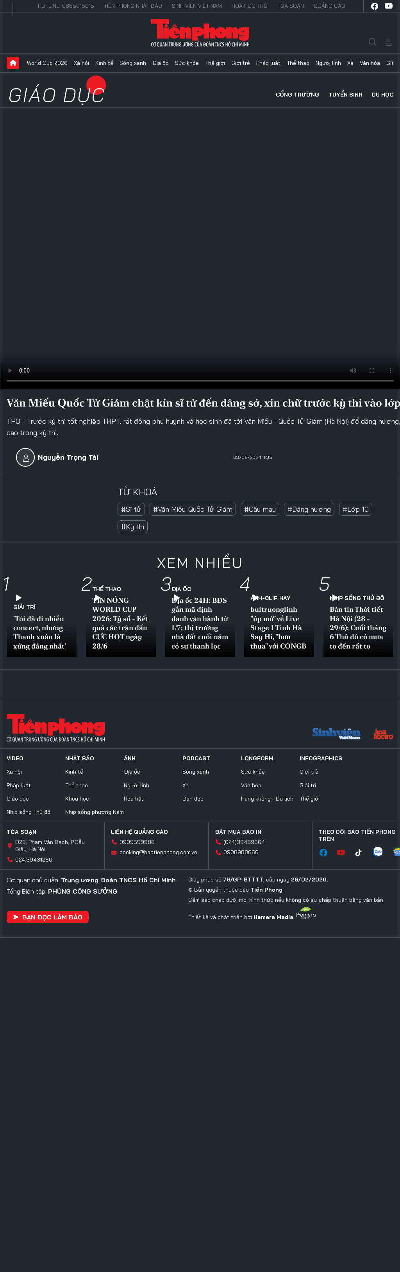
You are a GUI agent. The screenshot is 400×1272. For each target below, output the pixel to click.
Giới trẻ (240, 62)
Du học (382, 94)
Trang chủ (13, 63)
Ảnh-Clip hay (270, 598)
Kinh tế (104, 62)
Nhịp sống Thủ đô (357, 598)
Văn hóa (370, 62)
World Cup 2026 (47, 62)
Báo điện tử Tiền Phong (200, 33)
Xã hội (81, 62)
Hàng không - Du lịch (267, 798)
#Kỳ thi (132, 526)
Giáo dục (57, 94)
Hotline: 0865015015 (66, 5)
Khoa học (77, 798)
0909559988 (137, 842)
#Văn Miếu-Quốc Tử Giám (192, 509)
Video (15, 758)
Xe (350, 62)
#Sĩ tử (131, 509)
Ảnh (130, 758)
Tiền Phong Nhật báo (133, 5)
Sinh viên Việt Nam (197, 5)
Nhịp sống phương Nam (94, 811)
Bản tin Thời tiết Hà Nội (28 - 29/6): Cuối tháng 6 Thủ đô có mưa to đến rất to (358, 627)
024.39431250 (33, 859)
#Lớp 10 (356, 509)
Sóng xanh (133, 62)
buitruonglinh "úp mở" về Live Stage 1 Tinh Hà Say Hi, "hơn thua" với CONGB (278, 627)
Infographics (321, 758)
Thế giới (215, 62)
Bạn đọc (193, 798)
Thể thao (298, 62)
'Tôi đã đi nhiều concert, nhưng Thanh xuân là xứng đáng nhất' (39, 632)
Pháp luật (268, 62)
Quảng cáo (329, 5)
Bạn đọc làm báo (47, 917)
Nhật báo (79, 758)
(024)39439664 (244, 842)
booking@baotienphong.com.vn (158, 852)
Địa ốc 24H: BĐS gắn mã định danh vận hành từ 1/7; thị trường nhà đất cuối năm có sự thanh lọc (199, 623)
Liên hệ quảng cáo (139, 831)
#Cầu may (260, 509)
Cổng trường (297, 94)
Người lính (328, 62)
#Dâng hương (309, 509)
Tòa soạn (290, 5)
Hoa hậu (134, 798)
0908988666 (241, 852)
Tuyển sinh (345, 94)
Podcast (196, 758)
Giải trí (24, 607)
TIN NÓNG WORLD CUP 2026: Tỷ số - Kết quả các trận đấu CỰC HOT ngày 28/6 (120, 623)
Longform (257, 758)
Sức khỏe (187, 62)
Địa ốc (160, 62)
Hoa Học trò (250, 5)
